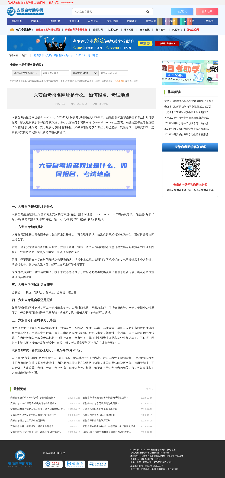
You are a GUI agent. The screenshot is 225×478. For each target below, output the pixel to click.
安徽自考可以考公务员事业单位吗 (100, 409)
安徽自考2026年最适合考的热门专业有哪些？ (33, 403)
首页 (24, 55)
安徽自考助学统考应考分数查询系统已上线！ (189, 101)
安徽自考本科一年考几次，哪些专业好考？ (32, 426)
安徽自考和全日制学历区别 (96, 420)
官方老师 (207, 11)
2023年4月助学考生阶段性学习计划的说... (187, 123)
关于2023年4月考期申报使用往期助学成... (187, 117)
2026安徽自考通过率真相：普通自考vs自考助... (107, 432)
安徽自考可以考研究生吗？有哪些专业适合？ (33, 415)
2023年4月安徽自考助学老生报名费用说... (187, 134)
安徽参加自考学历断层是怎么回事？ (101, 403)
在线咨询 (182, 11)
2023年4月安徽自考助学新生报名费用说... (187, 128)
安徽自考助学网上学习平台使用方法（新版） (189, 106)
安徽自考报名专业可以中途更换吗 (27, 420)
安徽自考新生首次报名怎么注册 (99, 415)
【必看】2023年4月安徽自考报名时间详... (187, 112)
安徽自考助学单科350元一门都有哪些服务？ (32, 397)
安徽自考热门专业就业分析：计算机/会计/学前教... (36, 432)
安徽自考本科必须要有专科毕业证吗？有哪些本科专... (37, 409)
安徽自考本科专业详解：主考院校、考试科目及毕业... (110, 426)
